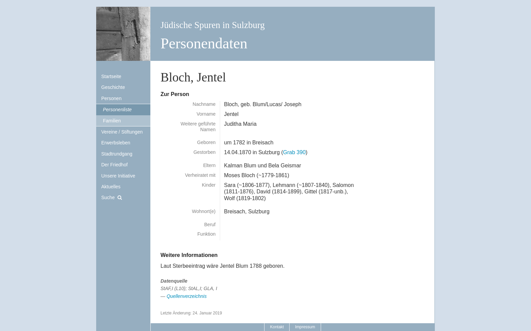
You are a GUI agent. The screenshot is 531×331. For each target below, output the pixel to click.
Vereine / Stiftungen (122, 132)
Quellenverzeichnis (187, 296)
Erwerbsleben (115, 142)
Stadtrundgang (116, 154)
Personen (111, 98)
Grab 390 (294, 152)
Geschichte (113, 87)
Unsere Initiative (118, 176)
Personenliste (117, 109)
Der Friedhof (114, 164)
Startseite (111, 76)
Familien (112, 120)
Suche (108, 197)
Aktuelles (111, 186)
